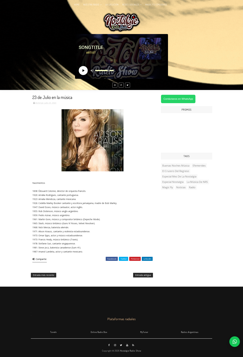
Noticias (181, 187)
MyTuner (144, 332)
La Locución (112, 4)
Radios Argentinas (189, 332)
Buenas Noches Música (175, 165)
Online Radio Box (99, 332)
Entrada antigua (143, 275)
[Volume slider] (104, 70)
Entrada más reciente (43, 275)
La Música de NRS (197, 182)
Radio (192, 187)
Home (77, 4)
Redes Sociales (130, 4)
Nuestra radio (91, 4)
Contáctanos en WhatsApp (178, 99)
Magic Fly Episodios (156, 4)
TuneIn (53, 332)
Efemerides (199, 165)
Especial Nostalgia (172, 182)
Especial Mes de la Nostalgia (179, 176)
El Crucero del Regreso (175, 171)
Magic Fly (167, 187)
